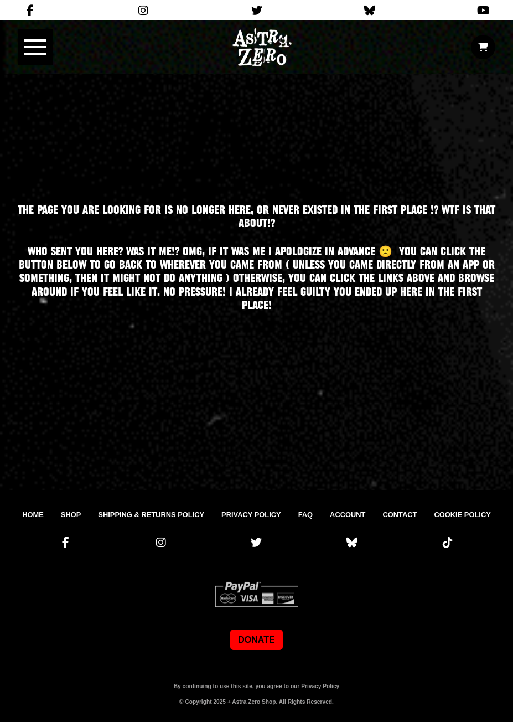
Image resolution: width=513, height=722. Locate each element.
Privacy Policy (320, 686)
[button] (35, 47)
